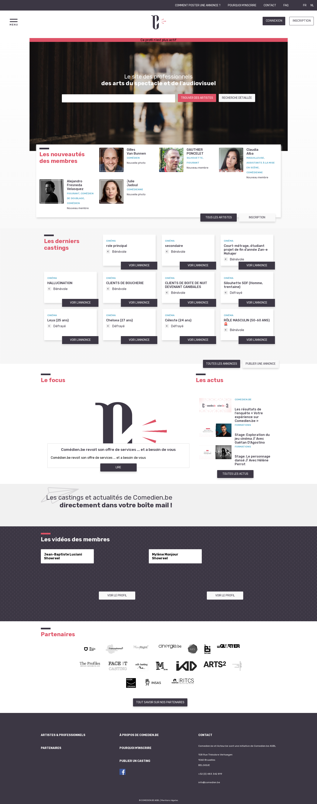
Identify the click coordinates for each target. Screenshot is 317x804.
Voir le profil (117, 595)
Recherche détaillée (237, 98)
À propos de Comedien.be (139, 735)
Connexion (274, 20)
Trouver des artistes (197, 98)
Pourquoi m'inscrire (242, 5)
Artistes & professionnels (63, 735)
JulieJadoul (132, 183)
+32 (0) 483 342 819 (210, 773)
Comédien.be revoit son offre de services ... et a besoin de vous (118, 449)
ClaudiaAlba (252, 151)
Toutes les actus (235, 474)
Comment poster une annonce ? (198, 5)
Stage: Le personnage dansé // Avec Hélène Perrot (252, 460)
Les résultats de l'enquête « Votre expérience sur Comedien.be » (249, 415)
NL (312, 5)
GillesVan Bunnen (136, 151)
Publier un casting (134, 761)
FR (304, 5)
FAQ (285, 5)
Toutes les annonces (221, 363)
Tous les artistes (218, 217)
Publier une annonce (261, 363)
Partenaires (51, 748)
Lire (118, 467)
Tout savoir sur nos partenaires (160, 702)
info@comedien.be (209, 782)
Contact (270, 5)
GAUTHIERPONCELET (195, 151)
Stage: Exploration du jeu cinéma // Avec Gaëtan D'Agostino (252, 438)
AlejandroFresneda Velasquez (75, 185)
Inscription (302, 20)
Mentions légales (169, 800)
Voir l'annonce (139, 265)
